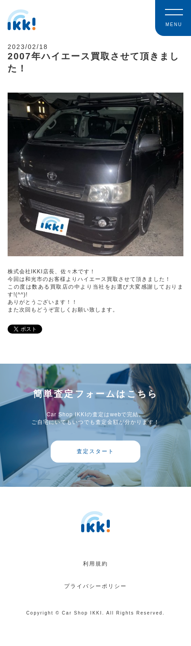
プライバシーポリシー (95, 586)
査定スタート (95, 451)
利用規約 (95, 564)
